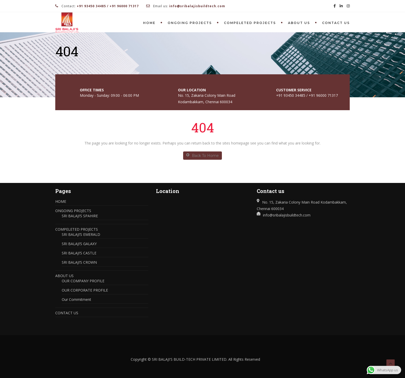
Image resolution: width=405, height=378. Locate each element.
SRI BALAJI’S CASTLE (79, 253)
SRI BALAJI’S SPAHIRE (80, 215)
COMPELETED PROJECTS (250, 23)
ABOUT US (299, 23)
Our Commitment (76, 299)
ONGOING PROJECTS (190, 23)
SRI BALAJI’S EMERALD (81, 234)
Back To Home (202, 155)
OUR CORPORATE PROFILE (85, 290)
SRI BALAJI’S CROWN (79, 262)
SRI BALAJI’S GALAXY (79, 243)
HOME (149, 23)
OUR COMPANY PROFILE (83, 280)
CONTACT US (336, 23)
